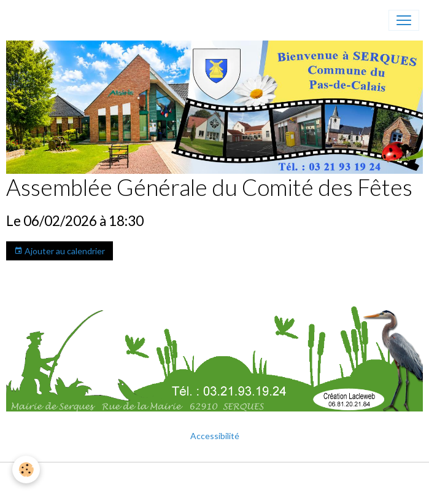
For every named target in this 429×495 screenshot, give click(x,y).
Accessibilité (214, 436)
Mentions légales (169, 479)
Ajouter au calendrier (59, 251)
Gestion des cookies (254, 479)
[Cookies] (26, 469)
